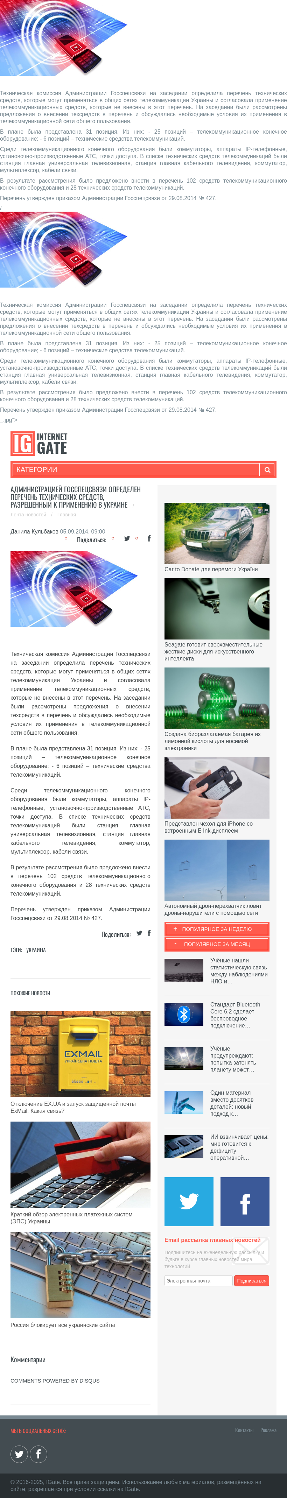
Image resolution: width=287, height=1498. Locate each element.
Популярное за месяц (217, 944)
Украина (36, 950)
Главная (66, 514)
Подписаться (252, 1281)
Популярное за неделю (217, 929)
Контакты (244, 1430)
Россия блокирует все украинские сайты (62, 1325)
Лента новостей (29, 514)
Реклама (268, 1430)
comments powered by (55, 1381)
